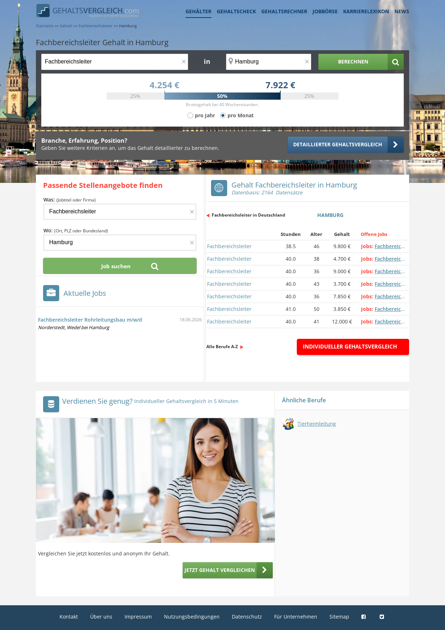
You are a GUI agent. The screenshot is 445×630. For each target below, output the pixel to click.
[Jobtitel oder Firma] (119, 212)
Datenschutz (247, 616)
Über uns (101, 616)
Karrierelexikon (366, 11)
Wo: (75, 230)
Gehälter (198, 11)
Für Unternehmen (295, 616)
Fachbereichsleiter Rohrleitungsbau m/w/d (90, 319)
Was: (69, 199)
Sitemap (339, 616)
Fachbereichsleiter (229, 246)
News (401, 11)
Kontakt (69, 616)
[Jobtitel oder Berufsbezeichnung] (114, 62)
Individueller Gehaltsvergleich (350, 346)
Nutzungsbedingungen (192, 616)
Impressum (138, 616)
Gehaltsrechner (284, 11)
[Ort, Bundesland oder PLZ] (269, 62)
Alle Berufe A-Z (222, 347)
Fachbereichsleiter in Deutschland (248, 215)
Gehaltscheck (236, 11)
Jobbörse (325, 11)
